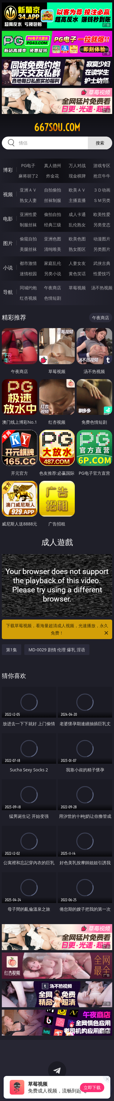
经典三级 (52, 225)
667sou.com (57, 127)
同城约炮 (28, 288)
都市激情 (28, 263)
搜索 (100, 143)
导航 (8, 292)
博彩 (8, 169)
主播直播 (77, 200)
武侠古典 (101, 263)
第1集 (11, 650)
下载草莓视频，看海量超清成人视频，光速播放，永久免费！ (57, 630)
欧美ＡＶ (77, 190)
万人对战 (77, 165)
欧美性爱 (101, 214)
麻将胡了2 (28, 176)
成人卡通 (77, 214)
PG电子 (28, 165)
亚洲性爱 (28, 214)
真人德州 (52, 165)
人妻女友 (77, 263)
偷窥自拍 (28, 239)
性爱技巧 (101, 273)
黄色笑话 (77, 273)
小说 (8, 267)
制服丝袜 (28, 225)
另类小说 (52, 273)
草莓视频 (77, 288)
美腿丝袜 (28, 249)
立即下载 (92, 1087)
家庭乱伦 (52, 263)
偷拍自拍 (52, 214)
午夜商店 (52, 288)
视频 (8, 194)
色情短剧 (52, 298)
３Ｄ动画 (101, 190)
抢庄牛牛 (101, 176)
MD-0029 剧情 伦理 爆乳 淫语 (57, 650)
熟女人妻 (28, 200)
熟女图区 (77, 249)
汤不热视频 (101, 288)
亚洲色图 (52, 239)
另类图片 (101, 249)
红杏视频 (28, 298)
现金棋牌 (77, 176)
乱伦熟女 (77, 225)
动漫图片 (101, 239)
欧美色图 (77, 239)
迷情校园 (28, 273)
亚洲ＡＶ (28, 190)
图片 (8, 243)
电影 (8, 218)
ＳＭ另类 (101, 200)
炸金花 (52, 176)
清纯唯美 (52, 249)
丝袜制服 (52, 200)
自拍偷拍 (52, 190)
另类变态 (101, 225)
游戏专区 (101, 165)
